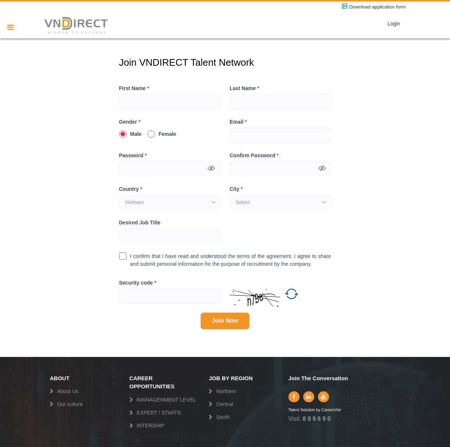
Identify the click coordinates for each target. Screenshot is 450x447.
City (236, 189)
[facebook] (294, 396)
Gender (130, 122)
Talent (294, 410)
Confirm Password (254, 155)
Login (394, 24)
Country (130, 189)
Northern (226, 391)
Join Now (225, 320)
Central (224, 404)
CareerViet (331, 410)
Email (238, 122)
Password (133, 155)
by (319, 410)
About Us (68, 391)
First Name (134, 88)
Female (162, 134)
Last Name (244, 88)
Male (130, 134)
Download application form (377, 7)
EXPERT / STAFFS (159, 413)
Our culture (70, 404)
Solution (308, 410)
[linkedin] (308, 396)
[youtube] (323, 396)
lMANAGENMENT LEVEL (166, 400)
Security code (137, 283)
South (223, 417)
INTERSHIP (151, 426)
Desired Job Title (140, 223)
